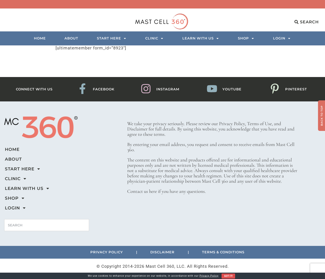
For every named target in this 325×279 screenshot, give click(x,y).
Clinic (154, 38)
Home (40, 38)
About (71, 38)
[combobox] (46, 225)
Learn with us (200, 38)
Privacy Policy (209, 275)
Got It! (228, 276)
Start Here (112, 38)
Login (282, 38)
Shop (246, 38)
